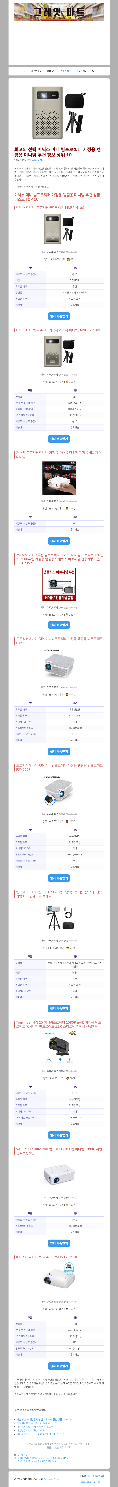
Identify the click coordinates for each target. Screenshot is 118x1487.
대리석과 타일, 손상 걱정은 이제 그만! (35, 1427)
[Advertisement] (59, 45)
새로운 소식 (36, 71)
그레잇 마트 (66, 71)
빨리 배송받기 (59, 316)
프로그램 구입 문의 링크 (91, 1482)
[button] (93, 71)
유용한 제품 (82, 71)
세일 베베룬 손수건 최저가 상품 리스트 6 (36, 1423)
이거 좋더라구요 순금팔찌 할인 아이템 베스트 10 (40, 1434)
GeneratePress (51, 1479)
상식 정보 (51, 71)
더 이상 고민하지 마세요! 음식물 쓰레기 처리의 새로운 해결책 (43, 1458)
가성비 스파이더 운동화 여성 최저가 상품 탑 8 (37, 1461)
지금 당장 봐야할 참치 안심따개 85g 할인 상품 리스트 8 (44, 1419)
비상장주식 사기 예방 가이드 (30, 1430)
